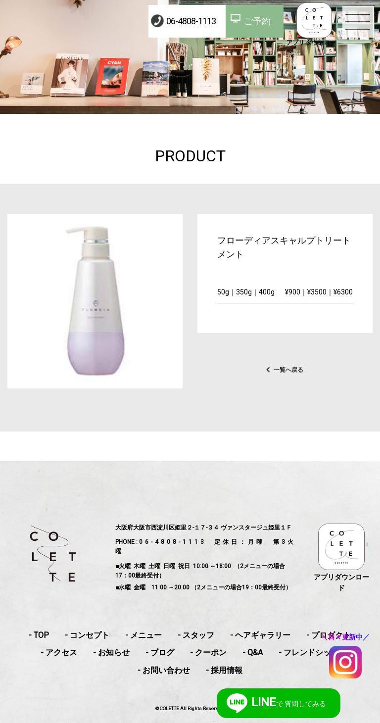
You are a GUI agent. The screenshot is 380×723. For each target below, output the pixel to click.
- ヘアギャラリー (260, 635)
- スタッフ (196, 635)
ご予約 (257, 21)
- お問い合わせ (164, 670)
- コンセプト (87, 635)
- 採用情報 (224, 670)
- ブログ (159, 652)
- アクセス (59, 652)
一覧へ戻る (288, 379)
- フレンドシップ (309, 652)
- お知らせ (111, 652)
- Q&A (252, 652)
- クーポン (208, 652)
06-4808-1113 (191, 21)
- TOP (39, 635)
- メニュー (143, 635)
